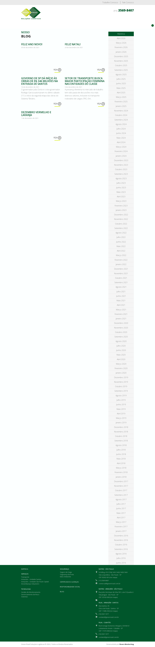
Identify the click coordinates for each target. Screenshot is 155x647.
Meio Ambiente (65, 577)
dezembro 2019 (121, 377)
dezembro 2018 (121, 427)
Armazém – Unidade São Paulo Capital (35, 582)
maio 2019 (121, 409)
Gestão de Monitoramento (30, 592)
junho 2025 (121, 83)
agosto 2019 (121, 395)
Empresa (63, 19)
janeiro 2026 (121, 52)
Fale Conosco (128, 2)
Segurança (102, 19)
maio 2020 (121, 354)
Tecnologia (88, 19)
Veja (57, 69)
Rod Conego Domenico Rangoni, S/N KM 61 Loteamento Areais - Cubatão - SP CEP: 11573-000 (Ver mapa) (114, 628)
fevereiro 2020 (121, 368)
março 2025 (121, 97)
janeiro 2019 (121, 422)
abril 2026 (121, 38)
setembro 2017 (121, 495)
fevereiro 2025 (121, 101)
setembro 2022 (121, 228)
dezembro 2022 (121, 214)
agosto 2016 (121, 553)
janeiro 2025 (121, 106)
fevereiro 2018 (121, 472)
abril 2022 (121, 250)
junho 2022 (121, 241)
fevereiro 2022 (121, 260)
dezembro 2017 (121, 481)
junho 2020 (121, 350)
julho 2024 (121, 128)
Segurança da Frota (67, 574)
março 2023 (121, 201)
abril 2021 (121, 305)
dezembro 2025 (121, 56)
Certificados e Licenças (121, 19)
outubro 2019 (121, 386)
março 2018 (121, 467)
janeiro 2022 (121, 264)
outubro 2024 (121, 115)
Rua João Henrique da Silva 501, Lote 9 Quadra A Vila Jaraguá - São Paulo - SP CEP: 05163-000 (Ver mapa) (116, 594)
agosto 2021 (121, 287)
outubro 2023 (121, 169)
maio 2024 (121, 137)
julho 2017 (121, 504)
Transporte (25, 577)
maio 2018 (121, 458)
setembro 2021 (121, 282)
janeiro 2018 (121, 477)
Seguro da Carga (66, 572)
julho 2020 (121, 345)
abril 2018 (121, 463)
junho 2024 (121, 133)
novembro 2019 (121, 382)
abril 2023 (121, 196)
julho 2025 (121, 79)
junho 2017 (121, 508)
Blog (62, 591)
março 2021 (121, 309)
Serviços (75, 19)
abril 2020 (121, 359)
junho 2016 (121, 562)
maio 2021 (121, 300)
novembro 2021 (121, 273)
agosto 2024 (121, 124)
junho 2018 (121, 454)
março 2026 (121, 42)
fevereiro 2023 (121, 205)
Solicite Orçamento (141, 33)
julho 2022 (121, 237)
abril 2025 (121, 92)
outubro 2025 (121, 65)
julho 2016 (121, 558)
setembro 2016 (121, 549)
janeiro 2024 (121, 156)
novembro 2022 (121, 219)
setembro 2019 (121, 391)
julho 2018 (121, 449)
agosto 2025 (121, 74)
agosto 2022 (121, 232)
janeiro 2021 (121, 318)
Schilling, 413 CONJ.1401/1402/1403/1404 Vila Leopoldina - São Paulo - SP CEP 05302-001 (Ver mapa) (113, 574)
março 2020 (121, 364)
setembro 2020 (121, 336)
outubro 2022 (121, 223)
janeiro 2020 (121, 372)
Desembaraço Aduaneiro (30, 584)
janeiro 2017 (121, 531)
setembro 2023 (121, 174)
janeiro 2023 (121, 210)
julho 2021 (121, 291)
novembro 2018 (121, 431)
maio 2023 (121, 192)
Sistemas (24, 597)
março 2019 (121, 418)
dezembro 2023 (121, 160)
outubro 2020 (121, 332)
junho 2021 (121, 296)
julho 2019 (121, 400)
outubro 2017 (121, 490)
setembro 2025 (121, 70)
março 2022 (121, 255)
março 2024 (121, 146)
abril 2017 (121, 517)
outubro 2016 (121, 544)
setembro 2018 (121, 440)
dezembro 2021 (121, 269)
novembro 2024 (121, 110)
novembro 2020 (121, 327)
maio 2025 (121, 88)
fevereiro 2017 (121, 526)
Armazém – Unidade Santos (31, 579)
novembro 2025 (121, 61)
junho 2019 (121, 404)
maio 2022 (121, 246)
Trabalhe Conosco (110, 2)
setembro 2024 (121, 119)
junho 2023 (121, 187)
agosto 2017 (121, 499)
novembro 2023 (121, 165)
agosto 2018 (121, 445)
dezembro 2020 (121, 323)
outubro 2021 (121, 278)
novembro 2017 (121, 486)
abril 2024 (121, 142)
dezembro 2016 (121, 535)
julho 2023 (121, 183)
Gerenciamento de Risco (30, 594)
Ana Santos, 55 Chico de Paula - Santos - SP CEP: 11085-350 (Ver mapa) (109, 608)
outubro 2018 (121, 436)
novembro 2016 (121, 540)
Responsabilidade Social (70, 587)
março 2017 (121, 522)
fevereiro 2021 (121, 314)
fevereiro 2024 (121, 151)
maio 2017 (121, 513)
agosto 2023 (121, 178)
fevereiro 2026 (121, 47)
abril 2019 (121, 413)
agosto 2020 (121, 341)
